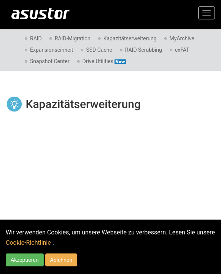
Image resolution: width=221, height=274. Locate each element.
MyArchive (182, 38)
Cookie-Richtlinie (29, 242)
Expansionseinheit (51, 50)
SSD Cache (99, 50)
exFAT (182, 50)
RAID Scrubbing (143, 50)
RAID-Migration (73, 38)
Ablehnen (61, 260)
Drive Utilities (104, 61)
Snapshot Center (50, 61)
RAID (36, 38)
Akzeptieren (25, 260)
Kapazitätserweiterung (130, 38)
